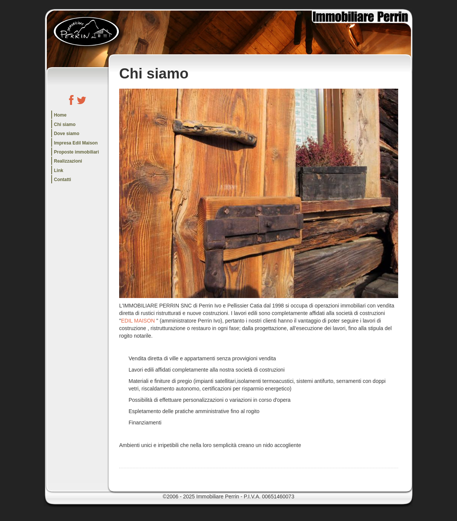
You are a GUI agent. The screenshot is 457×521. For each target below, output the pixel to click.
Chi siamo (64, 124)
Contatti (62, 179)
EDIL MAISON (138, 321)
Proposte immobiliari (76, 152)
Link (58, 170)
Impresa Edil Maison (76, 143)
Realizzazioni (68, 161)
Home (60, 115)
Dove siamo (66, 133)
